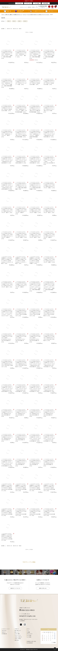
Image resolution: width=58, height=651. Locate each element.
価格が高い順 (15, 28)
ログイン (28, 628)
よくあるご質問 (17, 633)
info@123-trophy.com (27, 616)
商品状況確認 (45, 3)
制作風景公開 (4, 633)
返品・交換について (18, 630)
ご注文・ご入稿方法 (18, 638)
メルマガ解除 (29, 636)
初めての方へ (4, 630)
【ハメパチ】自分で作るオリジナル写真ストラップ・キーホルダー (38, 14)
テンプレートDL (28, 3)
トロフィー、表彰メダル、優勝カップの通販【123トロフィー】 (11, 14)
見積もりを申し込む (43, 588)
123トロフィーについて (23, 7)
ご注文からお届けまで (18, 636)
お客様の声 (29, 7)
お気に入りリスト (29, 633)
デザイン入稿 (19, 3)
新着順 (20, 28)
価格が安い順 (9, 28)
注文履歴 (28, 632)
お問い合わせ (17, 640)
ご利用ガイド (34, 7)
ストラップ (25, 14)
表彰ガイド (4, 632)
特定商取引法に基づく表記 (31, 641)
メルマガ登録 (29, 635)
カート (28, 630)
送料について (17, 632)
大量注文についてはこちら (15, 588)
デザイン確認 (37, 3)
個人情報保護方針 (30, 642)
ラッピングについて (18, 635)
